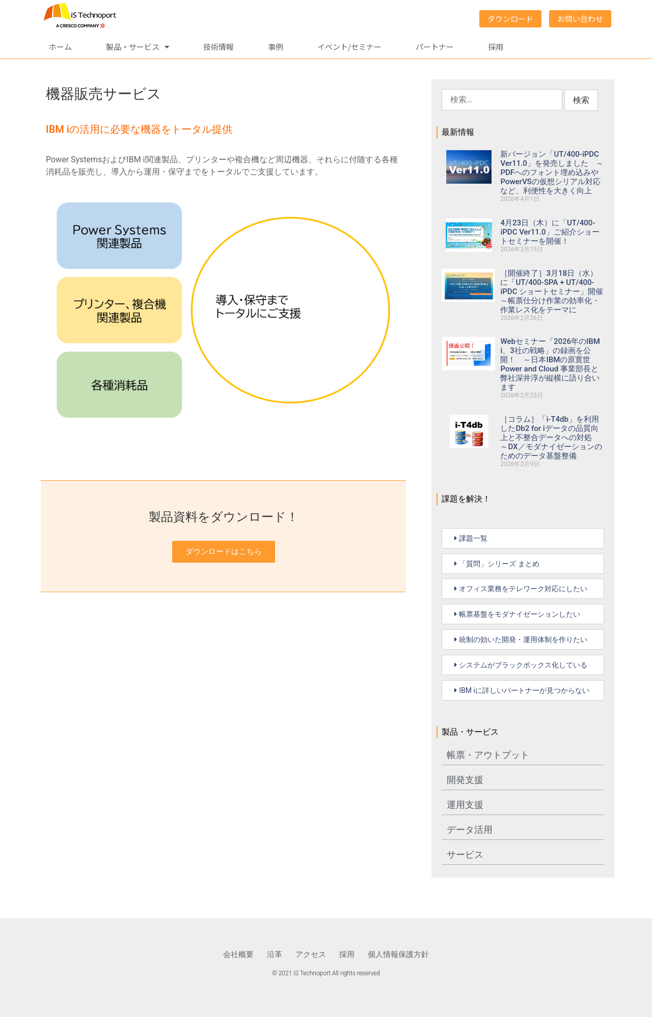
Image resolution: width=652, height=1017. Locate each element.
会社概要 (238, 954)
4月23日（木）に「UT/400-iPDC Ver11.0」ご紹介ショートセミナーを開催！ (549, 232)
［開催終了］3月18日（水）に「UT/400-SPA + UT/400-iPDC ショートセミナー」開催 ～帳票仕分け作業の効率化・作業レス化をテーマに (555, 291)
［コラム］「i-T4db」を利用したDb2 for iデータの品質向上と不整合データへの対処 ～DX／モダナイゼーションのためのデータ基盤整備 (551, 437)
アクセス (310, 954)
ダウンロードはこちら (223, 551)
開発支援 (465, 779)
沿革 (274, 954)
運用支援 (465, 804)
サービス (465, 854)
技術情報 (218, 46)
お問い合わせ (580, 18)
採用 (495, 46)
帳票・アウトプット (488, 754)
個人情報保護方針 (398, 954)
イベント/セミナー (349, 46)
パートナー (435, 46)
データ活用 (470, 829)
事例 (275, 46)
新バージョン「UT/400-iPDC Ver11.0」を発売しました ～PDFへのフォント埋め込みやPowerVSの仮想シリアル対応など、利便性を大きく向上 (551, 172)
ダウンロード (510, 18)
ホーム (60, 46)
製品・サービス (137, 47)
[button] (523, 538)
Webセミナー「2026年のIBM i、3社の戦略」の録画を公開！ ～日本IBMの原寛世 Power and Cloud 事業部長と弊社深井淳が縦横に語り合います (550, 364)
